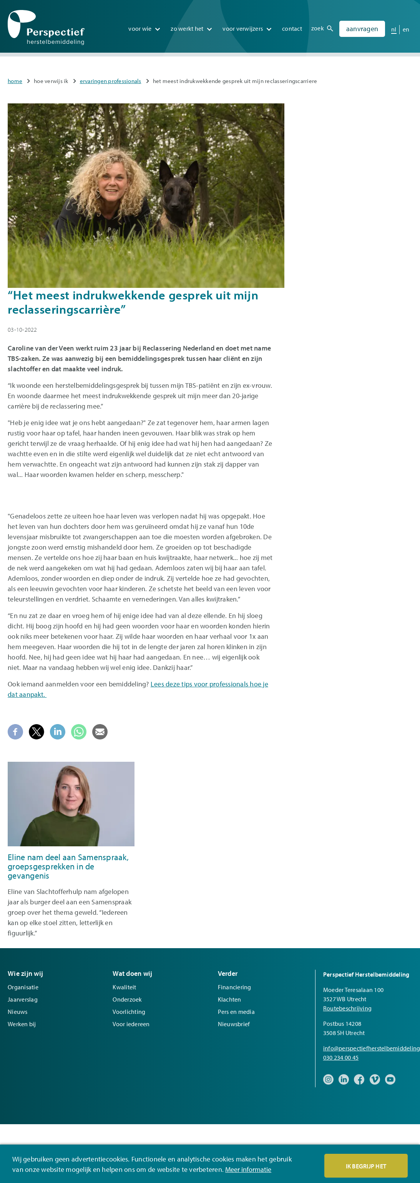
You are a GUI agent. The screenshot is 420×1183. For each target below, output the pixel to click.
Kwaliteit (124, 987)
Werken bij (22, 1024)
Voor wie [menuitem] (139, 26)
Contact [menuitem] (292, 26)
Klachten (229, 999)
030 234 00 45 (341, 1057)
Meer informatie (248, 1169)
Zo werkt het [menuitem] (187, 26)
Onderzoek (127, 999)
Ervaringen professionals (110, 81)
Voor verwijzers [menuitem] (242, 26)
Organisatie (23, 987)
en (406, 27)
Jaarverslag (23, 999)
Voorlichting (129, 1011)
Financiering (234, 987)
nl (394, 27)
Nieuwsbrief (234, 1024)
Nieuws (18, 1011)
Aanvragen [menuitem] (362, 26)
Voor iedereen (131, 1024)
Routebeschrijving (347, 1008)
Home (15, 81)
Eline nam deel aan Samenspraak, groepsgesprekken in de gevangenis (68, 866)
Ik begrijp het (366, 1166)
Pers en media (236, 1011)
